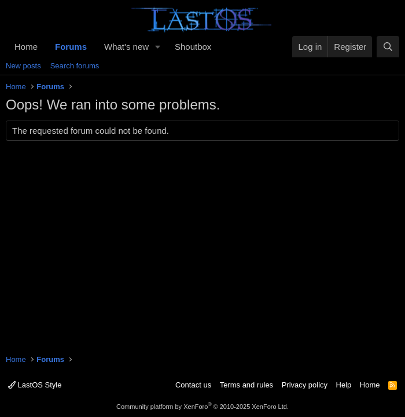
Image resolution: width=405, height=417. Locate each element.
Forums (71, 47)
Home (26, 47)
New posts (23, 65)
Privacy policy (304, 385)
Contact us (193, 385)
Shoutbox (193, 47)
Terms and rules (246, 385)
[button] (158, 46)
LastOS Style (34, 385)
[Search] (388, 46)
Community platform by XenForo (202, 406)
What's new (126, 47)
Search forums (75, 65)
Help (344, 385)
